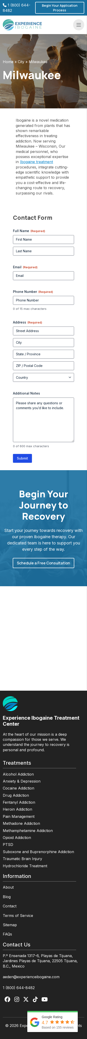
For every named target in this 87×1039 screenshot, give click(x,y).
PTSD (8, 844)
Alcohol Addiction (18, 774)
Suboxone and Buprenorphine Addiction (38, 851)
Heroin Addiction (17, 809)
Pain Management (18, 816)
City (21, 61)
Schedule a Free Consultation (43, 563)
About (8, 887)
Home (8, 61)
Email (25, 267)
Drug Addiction (16, 795)
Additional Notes (26, 393)
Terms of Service (18, 915)
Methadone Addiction (21, 823)
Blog (7, 896)
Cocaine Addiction (18, 788)
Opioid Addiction (17, 837)
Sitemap (10, 924)
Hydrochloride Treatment (25, 866)
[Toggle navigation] (78, 24)
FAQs (7, 934)
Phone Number (33, 292)
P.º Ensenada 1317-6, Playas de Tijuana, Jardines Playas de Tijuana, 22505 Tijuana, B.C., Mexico (40, 960)
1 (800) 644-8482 (19, 987)
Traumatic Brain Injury (22, 858)
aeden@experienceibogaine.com (31, 976)
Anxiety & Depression (21, 781)
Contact (9, 906)
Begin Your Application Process (60, 7)
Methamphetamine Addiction (28, 830)
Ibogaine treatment (36, 161)
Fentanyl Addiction (19, 802)
